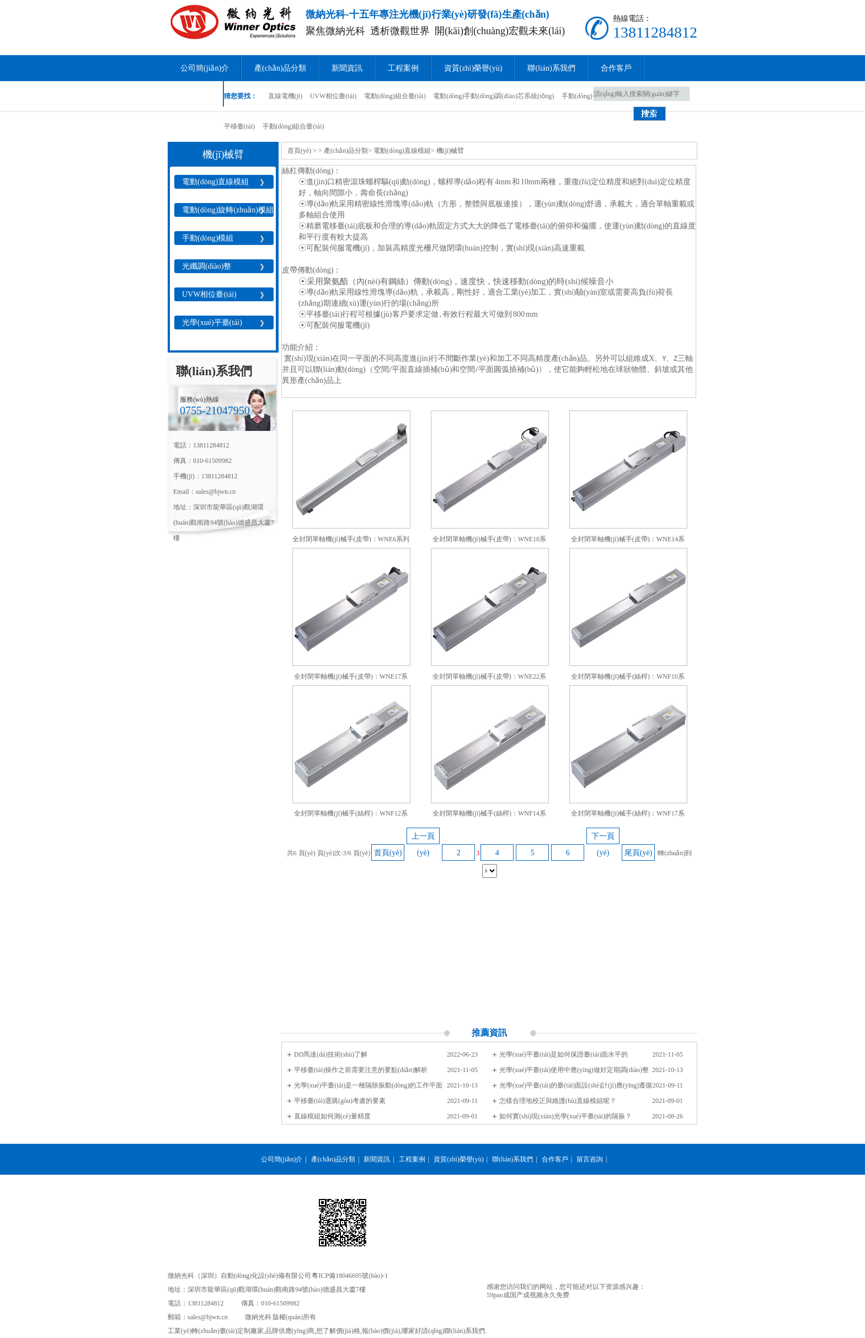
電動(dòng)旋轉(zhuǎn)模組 (228, 210)
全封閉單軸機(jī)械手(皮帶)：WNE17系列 (351, 679)
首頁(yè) (299, 150)
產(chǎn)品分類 (280, 68)
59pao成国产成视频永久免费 (528, 1295)
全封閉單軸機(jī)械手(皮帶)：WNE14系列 (628, 541)
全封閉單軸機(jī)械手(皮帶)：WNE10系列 (489, 541)
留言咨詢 (195, 94)
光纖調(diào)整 (206, 266)
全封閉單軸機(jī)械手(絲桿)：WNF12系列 (350, 815)
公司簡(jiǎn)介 (204, 68)
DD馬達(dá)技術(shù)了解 (330, 1054)
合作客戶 (616, 68)
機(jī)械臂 (450, 150)
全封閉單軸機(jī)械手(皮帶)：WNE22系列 (489, 679)
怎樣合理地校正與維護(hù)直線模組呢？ (557, 1101)
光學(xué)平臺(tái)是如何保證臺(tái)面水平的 (563, 1054)
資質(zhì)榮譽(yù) (473, 68)
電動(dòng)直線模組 (215, 182)
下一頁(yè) (603, 838)
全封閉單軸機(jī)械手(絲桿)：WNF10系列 (627, 679)
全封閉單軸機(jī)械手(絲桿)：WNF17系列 (627, 815)
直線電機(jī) (285, 96)
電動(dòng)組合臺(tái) (395, 96)
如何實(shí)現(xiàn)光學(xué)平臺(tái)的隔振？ (565, 1116)
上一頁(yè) (423, 838)
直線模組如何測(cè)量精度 (332, 1116)
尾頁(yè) (638, 853)
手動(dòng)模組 (207, 238)
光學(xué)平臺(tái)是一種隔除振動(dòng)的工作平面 (368, 1085)
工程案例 (403, 68)
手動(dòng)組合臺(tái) (293, 126)
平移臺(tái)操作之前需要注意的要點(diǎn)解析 (361, 1070)
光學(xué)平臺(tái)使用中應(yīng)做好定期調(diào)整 (574, 1070)
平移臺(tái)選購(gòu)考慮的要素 (340, 1101)
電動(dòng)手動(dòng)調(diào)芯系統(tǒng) (493, 96)
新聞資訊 (347, 68)
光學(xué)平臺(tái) (212, 322)
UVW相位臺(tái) (333, 96)
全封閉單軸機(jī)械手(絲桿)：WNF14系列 (489, 815)
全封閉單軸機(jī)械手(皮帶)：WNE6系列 (350, 539)
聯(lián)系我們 (551, 68)
